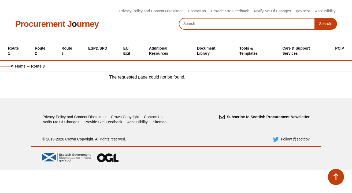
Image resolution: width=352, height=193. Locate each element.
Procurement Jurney (57, 24)
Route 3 (38, 66)
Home (20, 66)
